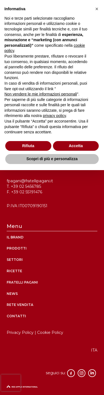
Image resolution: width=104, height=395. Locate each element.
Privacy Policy (20, 332)
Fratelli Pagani (22, 282)
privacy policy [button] (54, 115)
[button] (96, 8)
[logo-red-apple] (52, 388)
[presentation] (11, 383)
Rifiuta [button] (28, 146)
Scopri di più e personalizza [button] (51, 159)
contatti (16, 316)
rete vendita (20, 305)
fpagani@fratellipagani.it (30, 180)
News (12, 294)
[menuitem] (94, 350)
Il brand (15, 237)
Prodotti (17, 248)
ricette (14, 271)
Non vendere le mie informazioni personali (40, 94)
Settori (15, 260)
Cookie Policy (50, 332)
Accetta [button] (76, 146)
